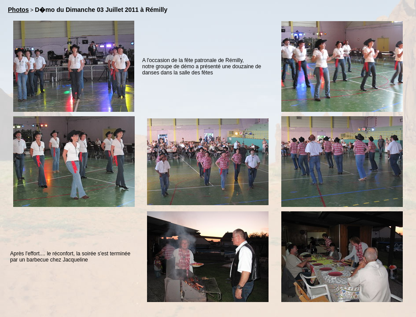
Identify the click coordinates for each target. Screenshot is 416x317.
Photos (18, 9)
